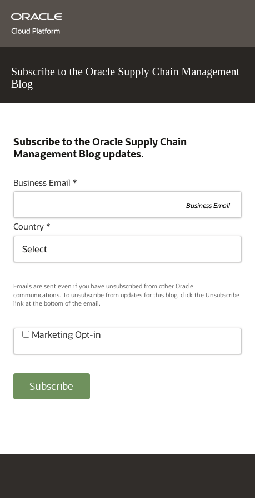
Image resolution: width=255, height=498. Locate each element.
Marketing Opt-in (66, 334)
